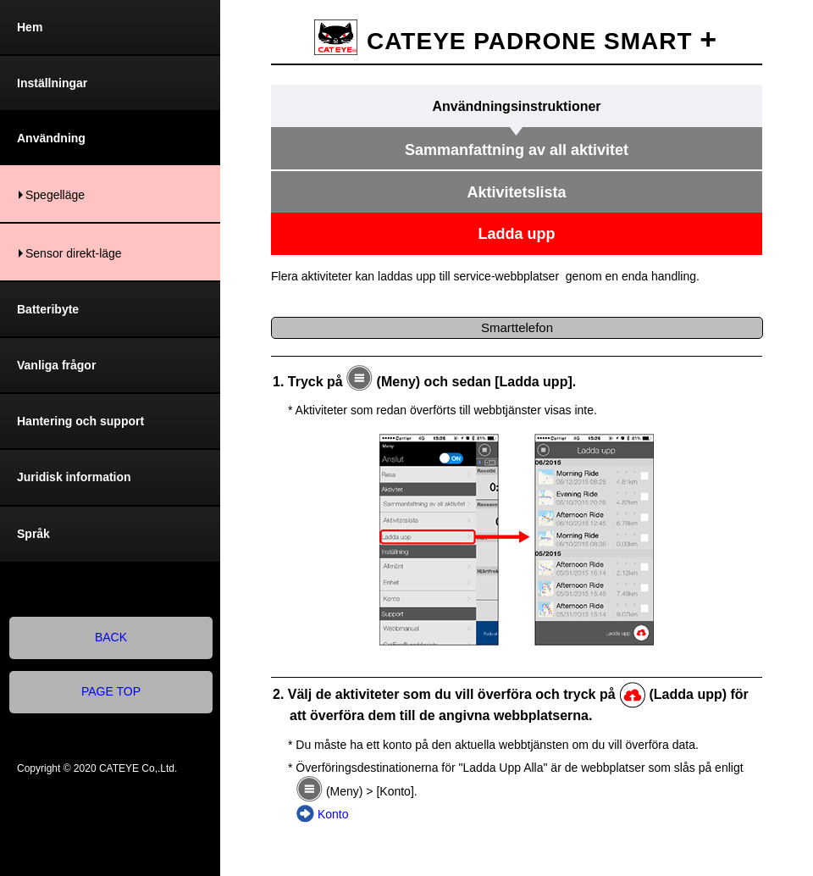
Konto (333, 814)
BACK (111, 637)
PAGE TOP (111, 691)
